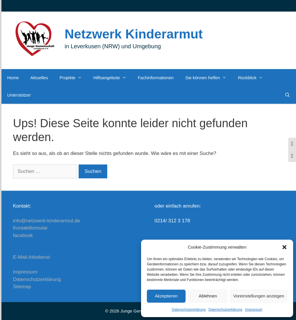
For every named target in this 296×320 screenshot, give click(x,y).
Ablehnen (208, 295)
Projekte (74, 77)
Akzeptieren (166, 295)
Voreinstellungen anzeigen (258, 295)
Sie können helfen (208, 77)
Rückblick (253, 77)
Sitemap (22, 286)
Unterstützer (19, 95)
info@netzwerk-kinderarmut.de (46, 220)
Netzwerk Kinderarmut (134, 34)
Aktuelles (39, 77)
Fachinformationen (156, 77)
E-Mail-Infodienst (31, 257)
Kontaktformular (30, 228)
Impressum (253, 310)
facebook (23, 235)
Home (13, 77)
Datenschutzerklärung (189, 310)
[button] (284, 247)
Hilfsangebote (112, 77)
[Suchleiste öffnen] (287, 95)
